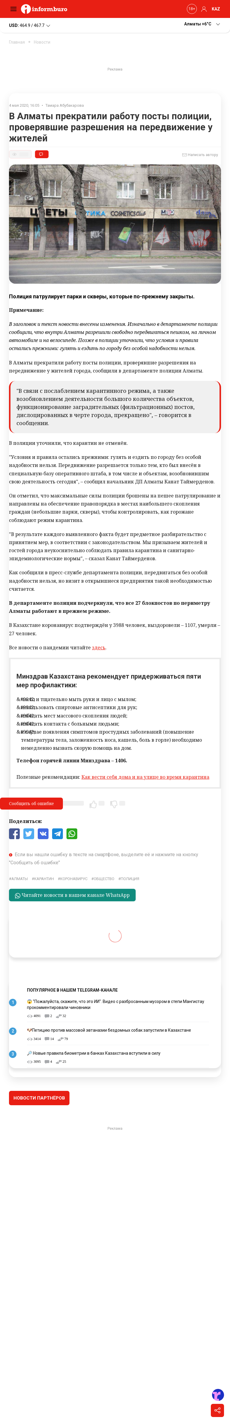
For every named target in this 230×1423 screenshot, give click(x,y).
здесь (98, 647)
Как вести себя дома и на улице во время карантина (145, 777)
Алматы (19, 879)
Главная (17, 42)
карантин (44, 879)
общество (104, 879)
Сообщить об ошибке (31, 803)
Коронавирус (73, 879)
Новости (42, 42)
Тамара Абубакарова (65, 105)
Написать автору (200, 154)
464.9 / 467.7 (30, 26)
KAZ (216, 9)
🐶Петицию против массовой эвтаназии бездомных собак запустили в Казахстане (109, 1030)
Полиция (130, 879)
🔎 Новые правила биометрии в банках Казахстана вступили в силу (94, 1053)
